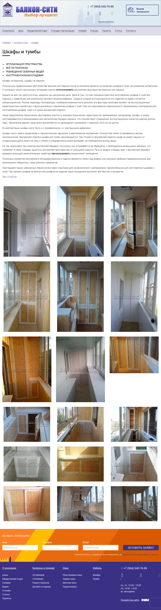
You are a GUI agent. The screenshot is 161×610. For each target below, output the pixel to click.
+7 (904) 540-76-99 (100, 6)
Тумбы (96, 578)
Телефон (47, 542)
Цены (21, 30)
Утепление (37, 578)
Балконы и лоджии (43, 568)
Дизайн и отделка (41, 586)
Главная (6, 42)
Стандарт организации (63, 30)
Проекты (106, 30)
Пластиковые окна (72, 574)
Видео (5, 586)
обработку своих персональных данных (140, 554)
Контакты (131, 30)
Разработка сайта (130, 599)
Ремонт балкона (40, 582)
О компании (8, 30)
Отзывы (94, 30)
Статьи (118, 30)
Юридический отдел (37, 30)
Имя (4, 542)
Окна (65, 568)
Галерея (82, 30)
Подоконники (70, 586)
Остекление (38, 574)
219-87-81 (12, 176)
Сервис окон (69, 578)
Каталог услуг (21, 42)
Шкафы (96, 574)
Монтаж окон (69, 582)
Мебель (97, 568)
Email (85, 542)
